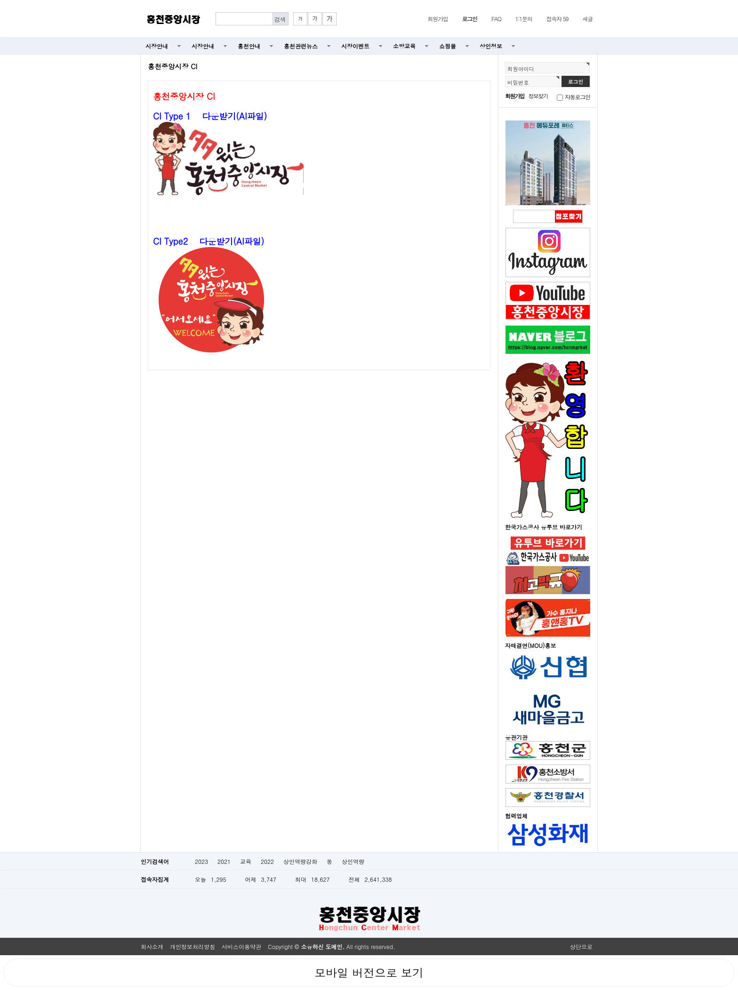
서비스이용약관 (241, 946)
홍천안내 (249, 46)
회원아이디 (520, 68)
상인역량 (353, 861)
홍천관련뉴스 (301, 46)
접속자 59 (557, 19)
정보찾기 (538, 96)
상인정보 (491, 46)
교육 (245, 861)
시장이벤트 (355, 46)
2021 (224, 861)
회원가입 (437, 19)
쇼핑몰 (447, 46)
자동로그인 (577, 97)
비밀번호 (518, 82)
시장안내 (156, 46)
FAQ (496, 19)
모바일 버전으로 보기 (369, 973)
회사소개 (152, 946)
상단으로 (581, 946)
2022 (267, 861)
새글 (587, 19)
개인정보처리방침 (192, 946)
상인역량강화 (300, 861)
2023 (201, 861)
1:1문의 (523, 19)
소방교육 (404, 46)
